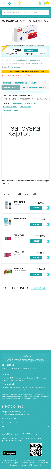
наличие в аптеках (11, 87)
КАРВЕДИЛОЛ (35, 64)
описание (7, 83)
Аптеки (4, 368)
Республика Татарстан (20, 3)
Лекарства (5, 378)
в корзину (31, 50)
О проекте (5, 387)
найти (46, 12)
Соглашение (18, 390)
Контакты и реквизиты (37, 387)
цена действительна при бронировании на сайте (25, 54)
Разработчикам (7, 390)
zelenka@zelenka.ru (9, 418)
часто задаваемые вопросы (34, 87)
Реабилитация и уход (18, 380)
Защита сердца (14, 67)
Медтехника (5, 380)
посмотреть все (38, 288)
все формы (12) (21, 83)
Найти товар (27, 368)
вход (40, 3)
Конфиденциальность (31, 390)
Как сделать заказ (8, 371)
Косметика (31, 378)
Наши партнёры (15, 387)
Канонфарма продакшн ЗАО (27, 60)
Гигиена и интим (20, 378)
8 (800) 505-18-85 (12, 406)
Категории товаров (14, 368)
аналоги (34, 83)
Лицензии (25, 387)
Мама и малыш (41, 378)
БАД (11, 378)
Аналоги (35, 368)
